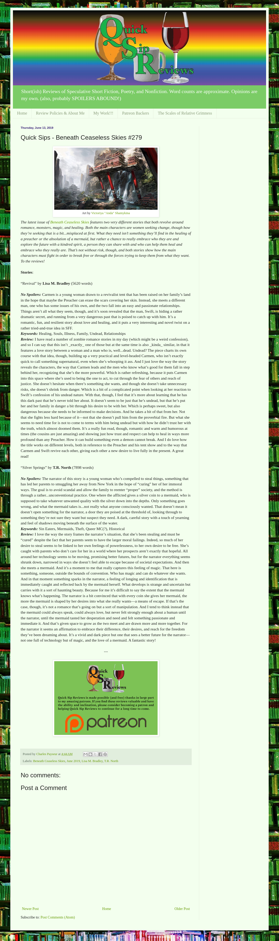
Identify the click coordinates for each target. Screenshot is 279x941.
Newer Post (30, 909)
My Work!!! (103, 113)
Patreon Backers (135, 113)
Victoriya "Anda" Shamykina (110, 213)
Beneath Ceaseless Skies (69, 222)
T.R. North (111, 761)
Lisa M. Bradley (92, 761)
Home (22, 113)
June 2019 (73, 761)
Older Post (182, 909)
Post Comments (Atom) (58, 917)
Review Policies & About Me (60, 113)
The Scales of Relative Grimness (185, 113)
